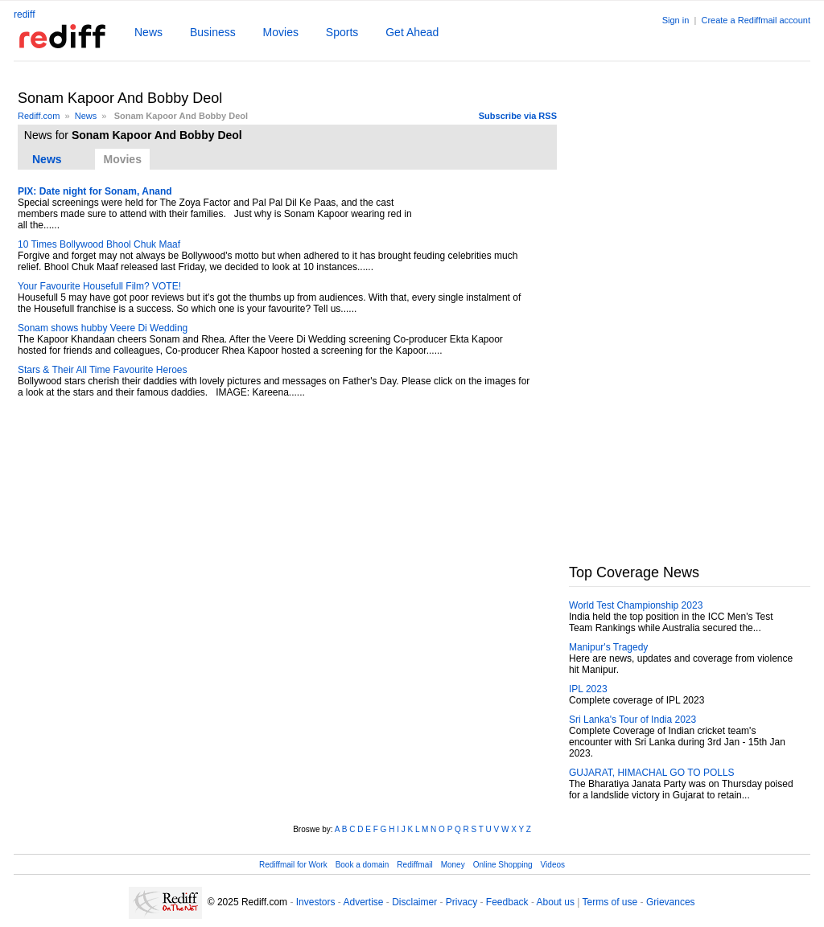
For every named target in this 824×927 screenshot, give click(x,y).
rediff (24, 14)
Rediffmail (414, 864)
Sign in (676, 20)
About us (556, 902)
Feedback (507, 902)
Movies (281, 32)
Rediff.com (39, 116)
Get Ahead (412, 32)
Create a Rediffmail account (755, 20)
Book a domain (362, 864)
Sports (342, 32)
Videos (553, 864)
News (148, 32)
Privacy (461, 902)
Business (213, 32)
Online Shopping (503, 864)
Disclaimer (414, 902)
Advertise (363, 902)
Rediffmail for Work (293, 864)
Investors (316, 902)
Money (453, 864)
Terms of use (610, 902)
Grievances (670, 902)
